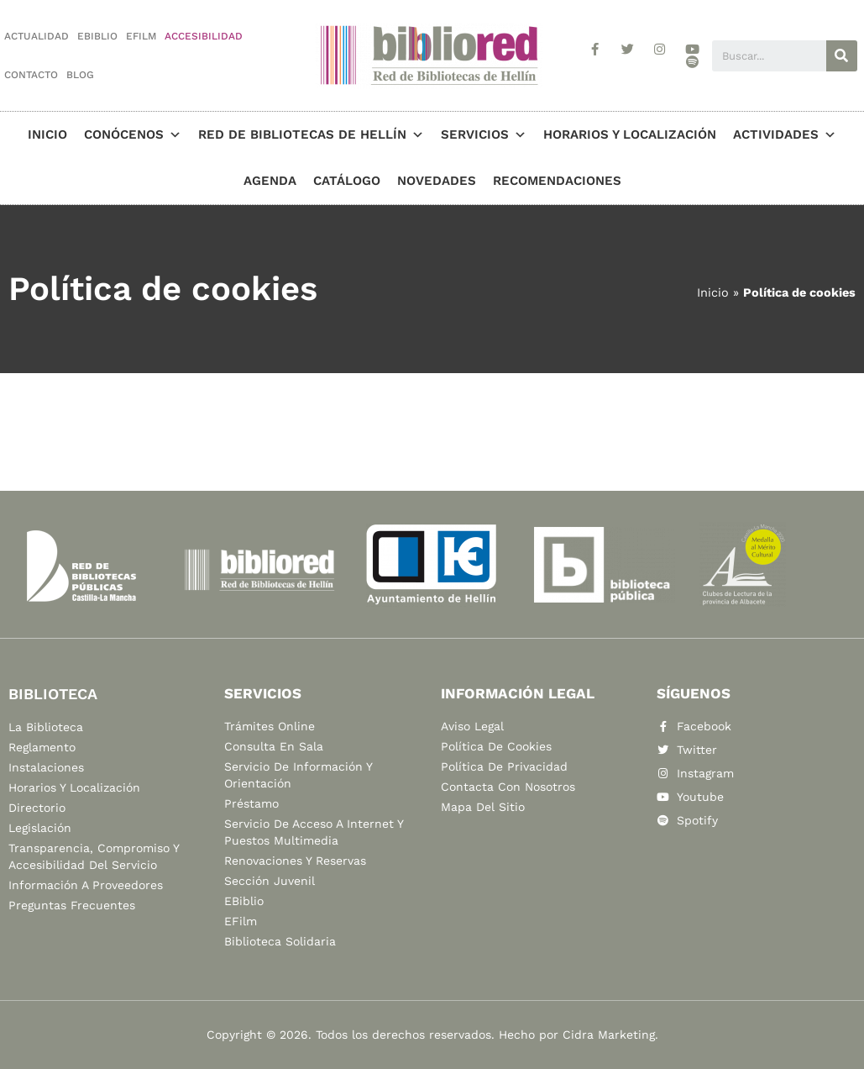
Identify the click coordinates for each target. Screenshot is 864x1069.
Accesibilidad (204, 36)
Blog (80, 75)
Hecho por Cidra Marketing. (578, 1034)
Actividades (784, 134)
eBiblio (97, 36)
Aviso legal (472, 726)
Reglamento (42, 747)
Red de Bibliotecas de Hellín (311, 134)
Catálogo (346, 180)
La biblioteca (45, 727)
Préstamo (251, 803)
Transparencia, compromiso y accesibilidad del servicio (93, 856)
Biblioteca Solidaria (280, 941)
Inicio (47, 134)
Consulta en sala (273, 746)
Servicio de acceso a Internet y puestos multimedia (313, 832)
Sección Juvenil (269, 880)
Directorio (36, 807)
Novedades (436, 180)
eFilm (141, 36)
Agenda (269, 180)
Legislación (39, 828)
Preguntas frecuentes (71, 905)
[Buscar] (841, 55)
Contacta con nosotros (508, 786)
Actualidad (36, 36)
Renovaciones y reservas (295, 860)
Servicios (483, 134)
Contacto (31, 75)
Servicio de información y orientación (298, 775)
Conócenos (132, 134)
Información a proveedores (85, 885)
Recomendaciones (557, 180)
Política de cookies (496, 746)
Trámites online (269, 726)
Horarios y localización (629, 134)
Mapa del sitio (483, 807)
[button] (172, 134)
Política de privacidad (504, 766)
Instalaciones (46, 767)
